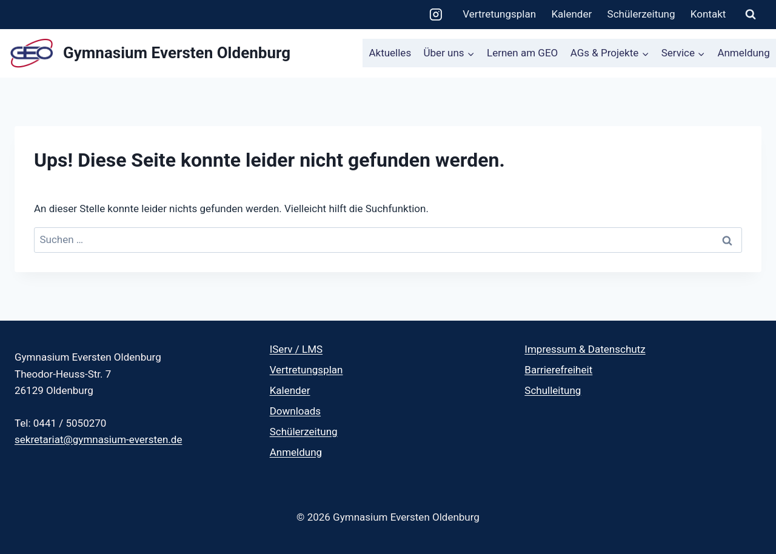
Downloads (295, 411)
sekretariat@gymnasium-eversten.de (98, 439)
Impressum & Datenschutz (584, 349)
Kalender (571, 14)
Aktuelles (390, 53)
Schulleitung (552, 390)
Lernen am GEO (522, 53)
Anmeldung (743, 53)
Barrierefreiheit (558, 370)
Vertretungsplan (499, 14)
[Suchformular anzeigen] (750, 14)
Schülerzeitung (641, 14)
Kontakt (708, 14)
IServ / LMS (296, 349)
